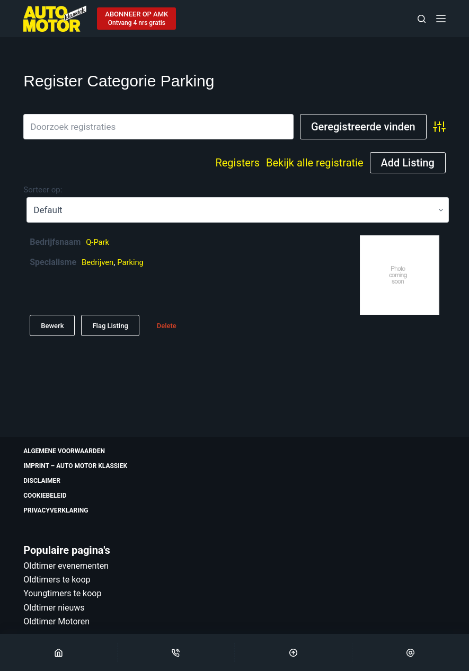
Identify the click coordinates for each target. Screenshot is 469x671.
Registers (237, 162)
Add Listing (408, 162)
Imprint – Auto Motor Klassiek (75, 466)
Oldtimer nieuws (53, 608)
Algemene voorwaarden (64, 451)
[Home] (58, 652)
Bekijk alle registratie (315, 162)
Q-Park (98, 242)
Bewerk (52, 326)
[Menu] (441, 18)
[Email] (411, 652)
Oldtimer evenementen (66, 566)
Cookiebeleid (44, 495)
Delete (166, 326)
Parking (134, 262)
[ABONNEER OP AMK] (136, 18)
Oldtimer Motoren (56, 621)
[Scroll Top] (293, 652)
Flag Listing (110, 326)
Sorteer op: (42, 190)
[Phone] (176, 652)
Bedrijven (99, 262)
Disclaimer (41, 480)
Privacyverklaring (55, 510)
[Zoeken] (422, 19)
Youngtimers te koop (62, 593)
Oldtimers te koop (56, 580)
